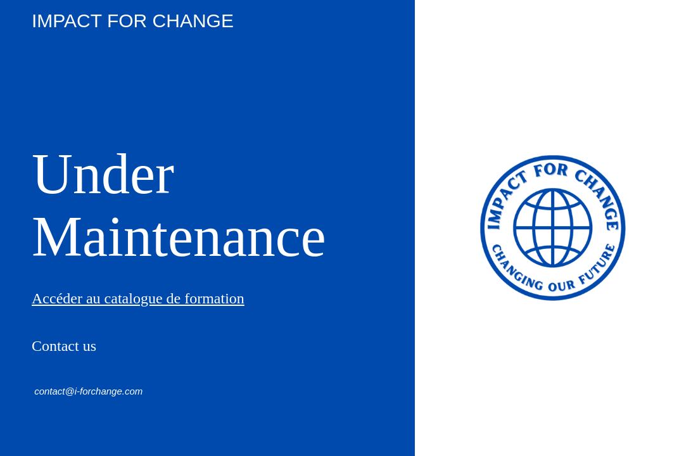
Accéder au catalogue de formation (138, 298)
